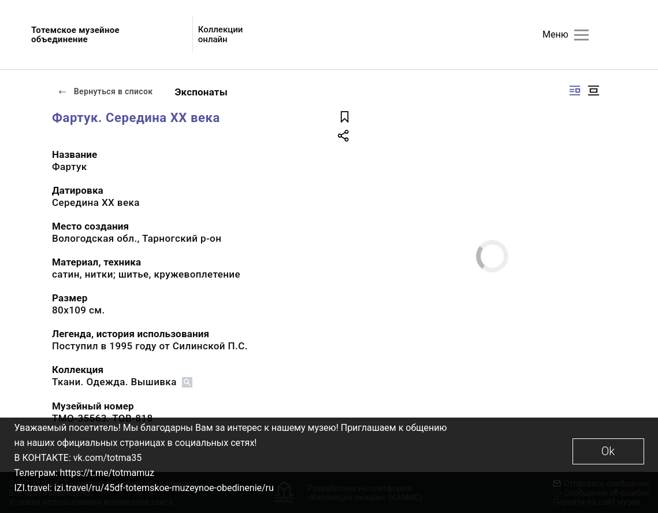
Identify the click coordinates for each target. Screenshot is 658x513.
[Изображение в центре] (593, 90)
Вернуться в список (105, 91)
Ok (608, 451)
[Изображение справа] (575, 90)
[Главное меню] (581, 35)
